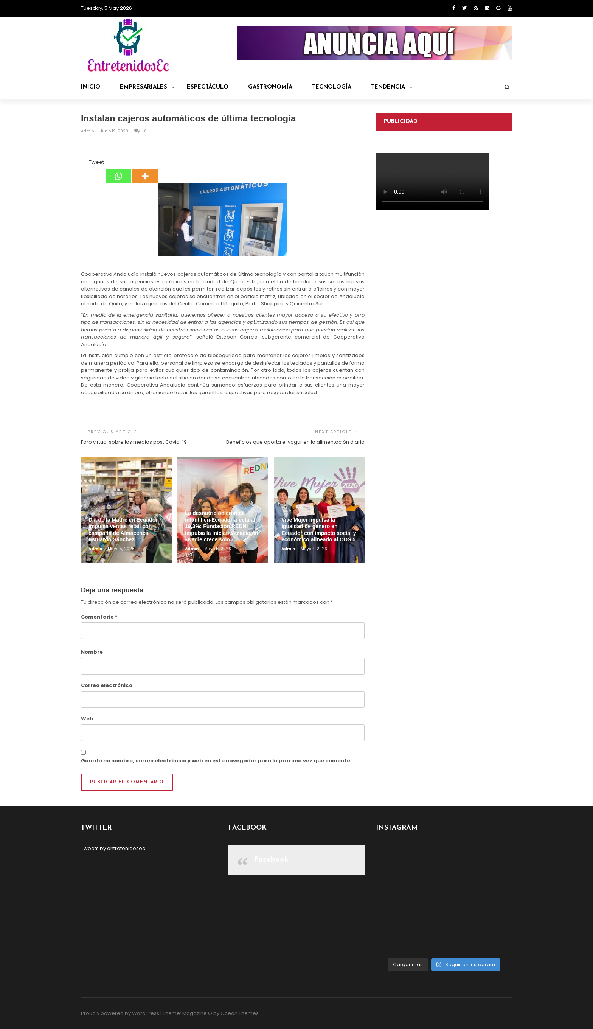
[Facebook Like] (84, 163)
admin (88, 131)
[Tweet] (86, 163)
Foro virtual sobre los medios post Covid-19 (134, 442)
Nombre (92, 652)
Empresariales (147, 87)
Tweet (96, 162)
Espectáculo (207, 87)
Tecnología (331, 87)
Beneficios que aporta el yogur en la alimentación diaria (295, 442)
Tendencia (392, 87)
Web (87, 718)
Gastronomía (270, 87)
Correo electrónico (106, 685)
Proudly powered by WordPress (120, 1013)
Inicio (90, 87)
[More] (145, 171)
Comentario (99, 616)
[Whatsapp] (118, 171)
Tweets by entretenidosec (113, 848)
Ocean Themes (239, 1013)
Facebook (271, 860)
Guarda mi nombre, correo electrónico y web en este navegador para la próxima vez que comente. (216, 760)
